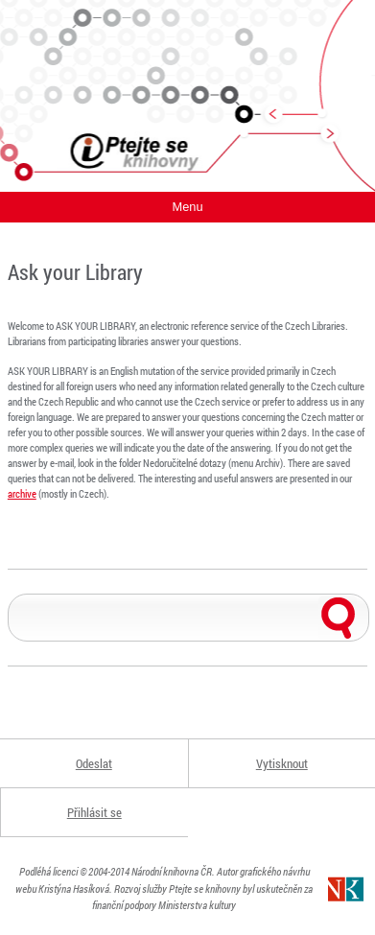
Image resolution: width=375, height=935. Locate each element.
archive (22, 493)
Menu (187, 206)
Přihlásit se (94, 812)
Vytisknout (282, 763)
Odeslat (94, 763)
